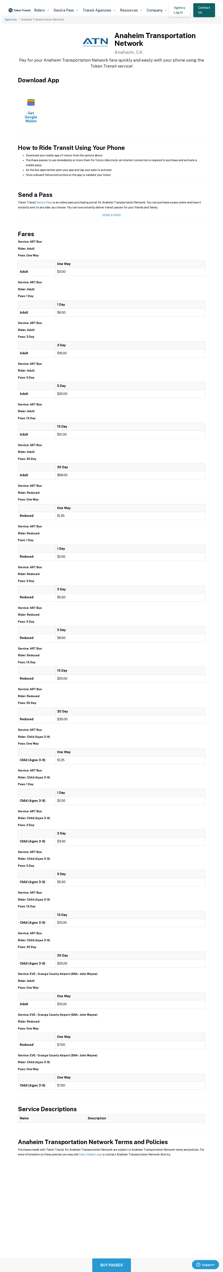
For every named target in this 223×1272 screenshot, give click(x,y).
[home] (20, 10)
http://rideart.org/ (90, 1154)
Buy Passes (111, 1265)
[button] (41, 10)
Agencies (11, 19)
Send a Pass (44, 202)
